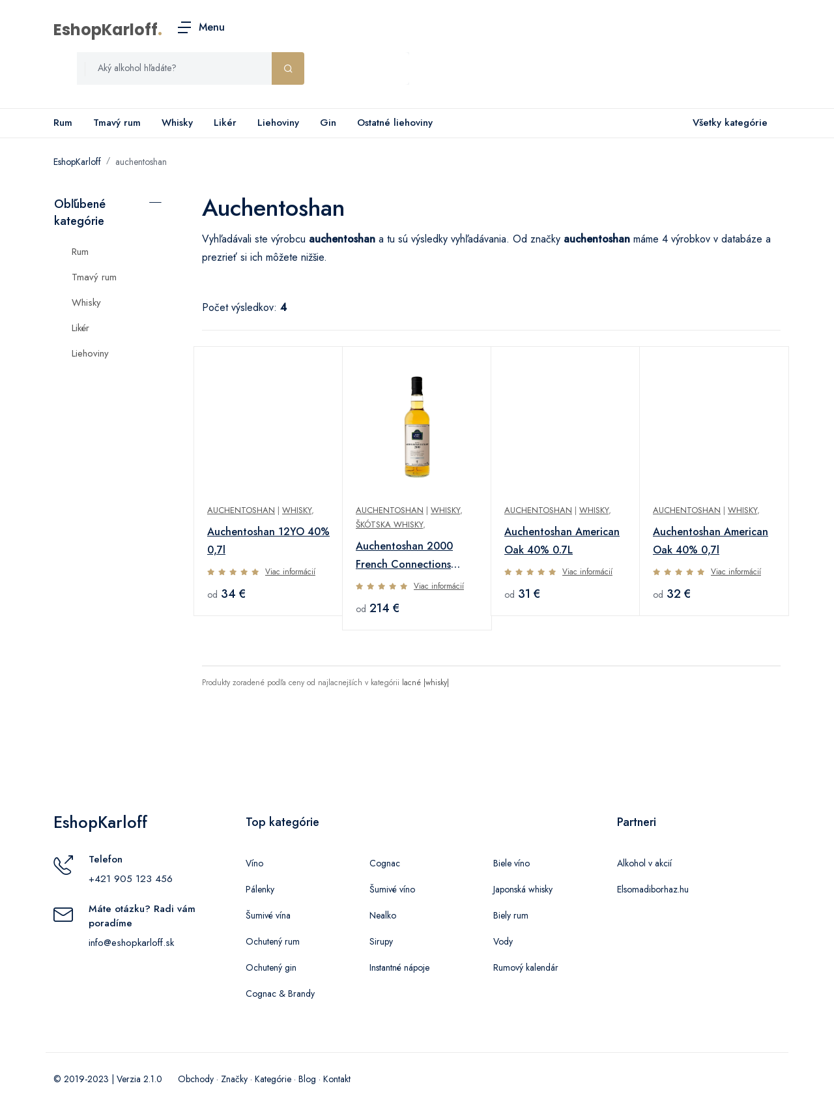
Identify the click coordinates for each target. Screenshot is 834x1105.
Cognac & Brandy (280, 993)
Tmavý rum (117, 122)
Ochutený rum (273, 941)
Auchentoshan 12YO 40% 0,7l (268, 540)
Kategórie (273, 1078)
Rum (62, 122)
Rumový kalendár (525, 967)
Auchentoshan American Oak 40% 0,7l (710, 540)
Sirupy (381, 941)
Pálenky (260, 889)
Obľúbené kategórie (80, 212)
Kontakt (337, 1078)
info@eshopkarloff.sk (131, 943)
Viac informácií (290, 572)
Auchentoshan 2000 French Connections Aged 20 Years (404, 556)
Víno (254, 863)
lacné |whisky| (425, 682)
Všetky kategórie (727, 123)
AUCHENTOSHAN (390, 510)
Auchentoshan (241, 510)
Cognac (384, 863)
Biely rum (510, 915)
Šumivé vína (268, 915)
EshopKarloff (105, 29)
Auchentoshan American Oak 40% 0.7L (562, 540)
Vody (503, 941)
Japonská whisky (523, 889)
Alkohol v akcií (644, 863)
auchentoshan (141, 161)
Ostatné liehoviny (395, 122)
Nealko (382, 915)
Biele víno (511, 863)
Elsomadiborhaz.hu (653, 889)
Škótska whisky (389, 524)
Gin (328, 122)
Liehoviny (278, 122)
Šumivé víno (392, 889)
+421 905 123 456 (131, 879)
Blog (307, 1078)
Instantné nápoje (399, 967)
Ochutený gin (271, 967)
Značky (234, 1078)
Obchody (196, 1078)
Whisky (177, 122)
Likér (225, 122)
